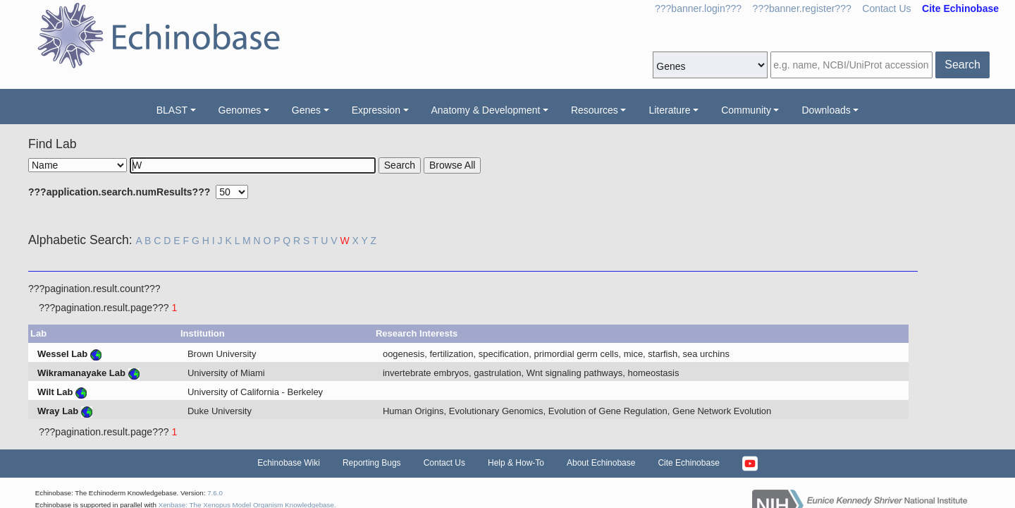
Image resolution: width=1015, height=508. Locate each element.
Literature (669, 110)
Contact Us (886, 8)
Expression (376, 110)
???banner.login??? (698, 8)
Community (746, 110)
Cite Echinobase (688, 463)
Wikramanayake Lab (81, 373)
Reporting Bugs (372, 463)
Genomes (240, 110)
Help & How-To (516, 463)
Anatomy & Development (486, 110)
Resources (594, 110)
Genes (306, 110)
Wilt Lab (55, 392)
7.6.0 (215, 493)
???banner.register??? (802, 8)
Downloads (825, 110)
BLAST (171, 110)
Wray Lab (57, 411)
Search (962, 65)
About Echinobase (601, 463)
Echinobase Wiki (288, 463)
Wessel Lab (62, 354)
